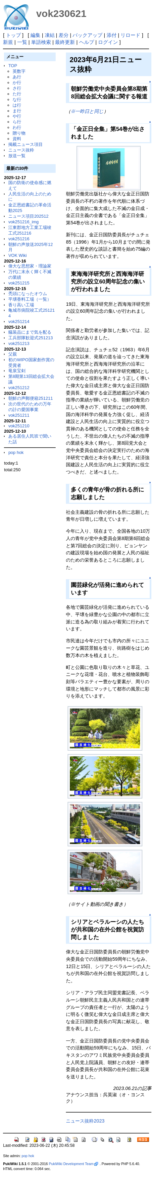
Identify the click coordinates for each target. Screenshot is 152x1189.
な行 (17, 99)
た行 (17, 93)
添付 (112, 35)
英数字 (19, 71)
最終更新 (65, 42)
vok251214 (18, 321)
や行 (17, 116)
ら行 (17, 121)
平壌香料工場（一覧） (29, 299)
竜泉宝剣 (16, 370)
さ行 (17, 88)
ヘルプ (86, 42)
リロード (130, 35)
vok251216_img (23, 221)
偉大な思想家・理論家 (29, 266)
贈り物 (19, 133)
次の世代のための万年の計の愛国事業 (29, 406)
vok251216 (18, 238)
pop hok (16, 452)
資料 (17, 138)
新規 (8, 42)
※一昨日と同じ (87, 111)
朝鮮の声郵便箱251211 (30, 398)
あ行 (17, 76)
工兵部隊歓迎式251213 (30, 337)
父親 (12, 354)
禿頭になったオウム (27, 293)
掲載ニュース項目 (25, 144)
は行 (17, 105)
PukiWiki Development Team (73, 1164)
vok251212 (18, 387)
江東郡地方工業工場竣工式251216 (29, 230)
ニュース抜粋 (21, 150)
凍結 (50, 35)
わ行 (17, 127)
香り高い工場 (21, 304)
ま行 (17, 110)
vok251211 (18, 415)
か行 (17, 82)
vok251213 (18, 343)
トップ (13, 35)
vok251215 (18, 282)
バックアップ (87, 35)
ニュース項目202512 (28, 216)
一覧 (22, 42)
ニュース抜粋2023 (85, 1121)
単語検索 (41, 42)
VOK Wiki (17, 255)
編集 (35, 35)
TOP (12, 65)
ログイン (108, 42)
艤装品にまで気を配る (29, 332)
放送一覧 (16, 155)
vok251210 (18, 425)
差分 (64, 35)
